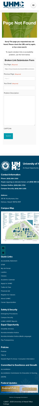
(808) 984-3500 (12, 178)
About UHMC (6, 298)
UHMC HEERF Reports (9, 321)
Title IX (3, 355)
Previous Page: (12, 74)
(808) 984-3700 (19, 185)
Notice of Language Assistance (18, 397)
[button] (33, 5)
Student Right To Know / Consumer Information (17, 359)
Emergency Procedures (9, 314)
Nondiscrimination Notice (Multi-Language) (16, 336)
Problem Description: (11, 93)
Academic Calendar (8, 280)
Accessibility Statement (9, 261)
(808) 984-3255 (20, 189)
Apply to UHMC (6, 283)
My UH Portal (6, 268)
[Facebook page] (3, 248)
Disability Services (7, 329)
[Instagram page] (3, 253)
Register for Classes (8, 295)
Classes (3, 276)
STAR (3, 265)
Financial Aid (5, 291)
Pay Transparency (7, 340)
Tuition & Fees (6, 287)
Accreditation (5, 369)
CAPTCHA (7, 129)
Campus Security (7, 317)
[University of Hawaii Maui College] (13, 5)
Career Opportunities (8, 302)
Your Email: (11, 83)
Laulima (3, 272)
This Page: (10, 65)
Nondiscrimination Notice (10, 332)
